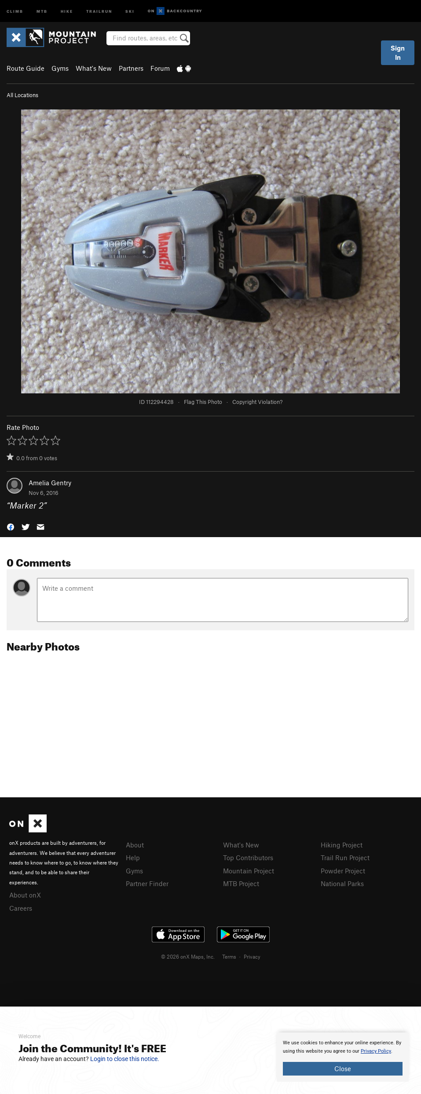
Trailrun (99, 11)
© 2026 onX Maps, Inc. (188, 956)
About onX (25, 895)
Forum (160, 68)
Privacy (252, 956)
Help (133, 857)
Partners (131, 68)
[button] (11, 526)
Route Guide (25, 68)
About (135, 845)
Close (342, 1068)
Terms (229, 956)
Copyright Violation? (257, 401)
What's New (94, 68)
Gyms (60, 68)
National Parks (342, 883)
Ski (130, 11)
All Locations (22, 94)
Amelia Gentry (50, 483)
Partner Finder (147, 883)
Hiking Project (341, 845)
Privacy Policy (376, 1051)
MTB (42, 11)
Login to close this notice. (124, 1058)
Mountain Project (248, 871)
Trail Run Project (345, 857)
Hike (67, 11)
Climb (15, 11)
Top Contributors (248, 857)
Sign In (398, 52)
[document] (343, 1057)
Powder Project (343, 871)
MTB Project (241, 883)
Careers (20, 908)
